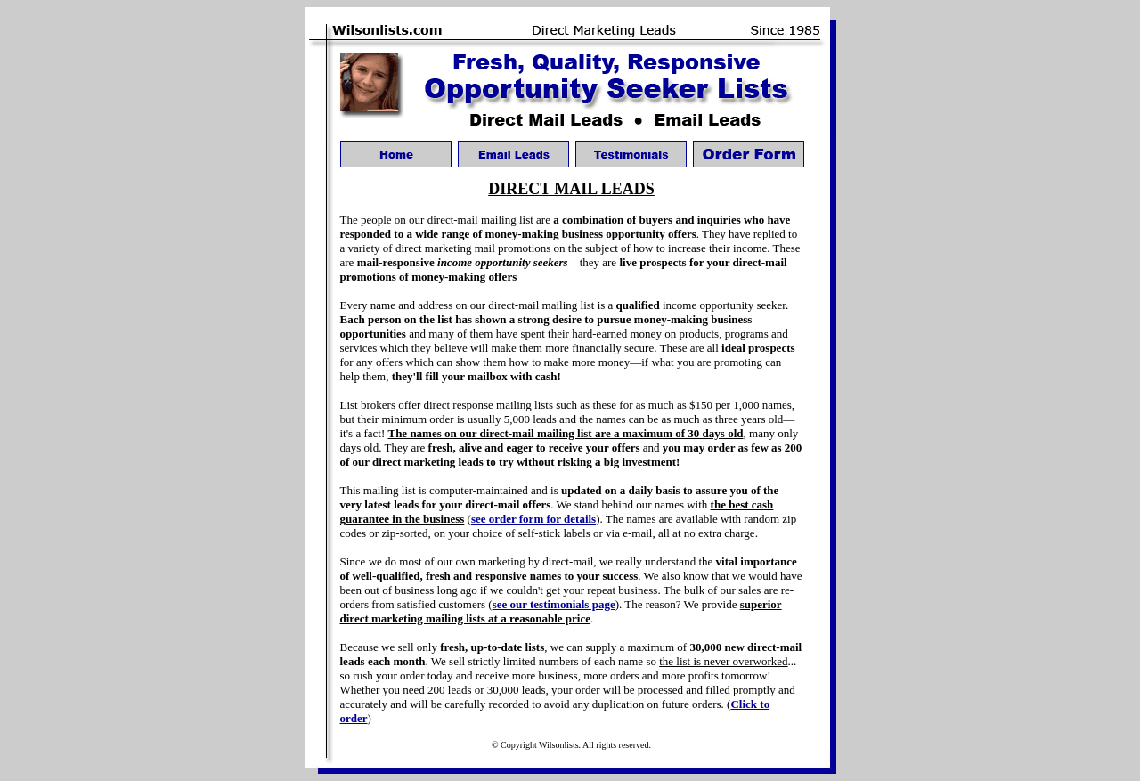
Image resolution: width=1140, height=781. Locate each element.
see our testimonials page (554, 604)
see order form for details (533, 518)
